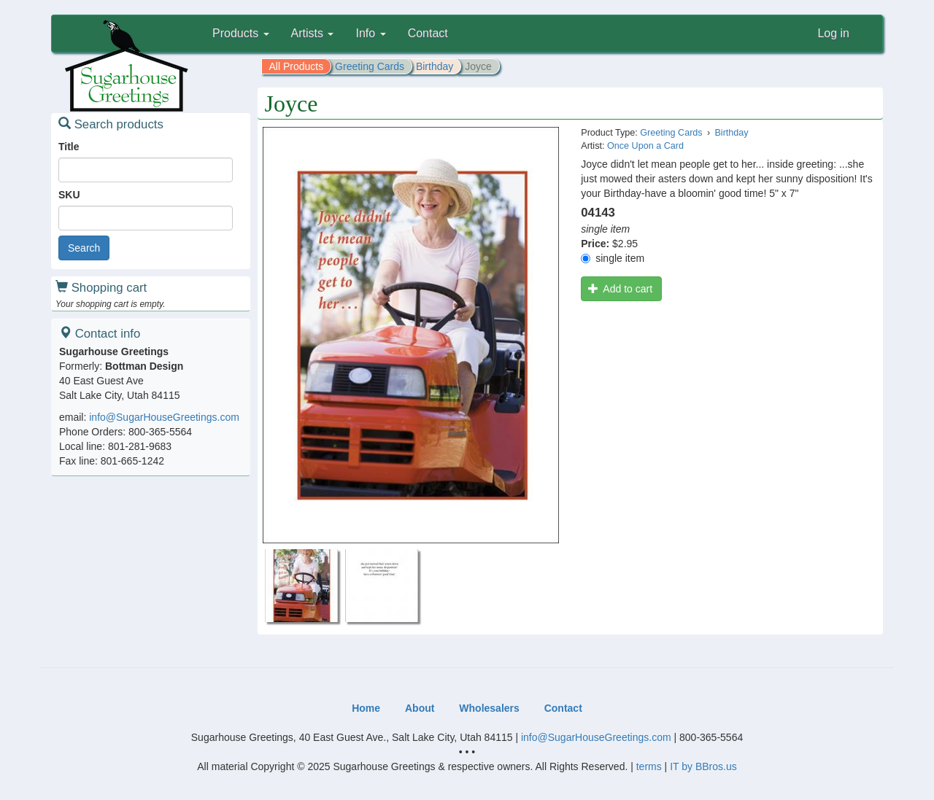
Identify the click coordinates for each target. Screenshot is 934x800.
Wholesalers (489, 708)
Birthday (434, 66)
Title (69, 146)
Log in (833, 33)
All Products (296, 66)
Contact (428, 33)
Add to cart (620, 289)
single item (612, 258)
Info (370, 33)
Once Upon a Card (645, 146)
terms (649, 766)
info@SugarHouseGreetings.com (164, 417)
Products (240, 33)
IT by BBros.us (703, 766)
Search (84, 248)
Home (366, 708)
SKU (69, 195)
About (419, 708)
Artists (312, 33)
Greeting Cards (369, 66)
